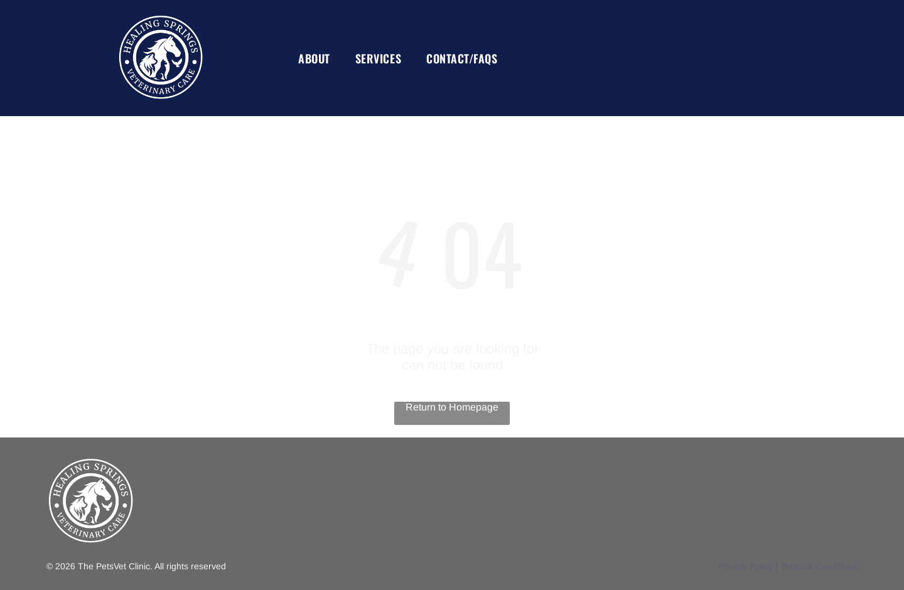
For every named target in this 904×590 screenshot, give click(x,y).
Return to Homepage (452, 407)
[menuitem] (314, 58)
